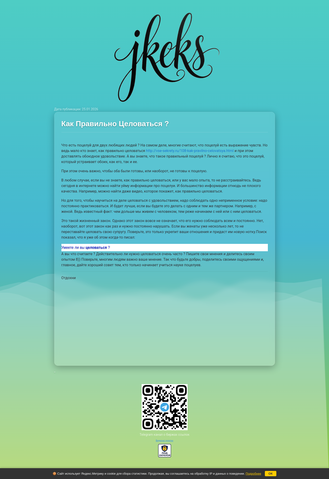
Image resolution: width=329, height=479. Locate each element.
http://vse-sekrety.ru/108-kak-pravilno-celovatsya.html (190, 151)
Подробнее (253, 473)
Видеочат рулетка (164, 440)
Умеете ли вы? (85, 247)
